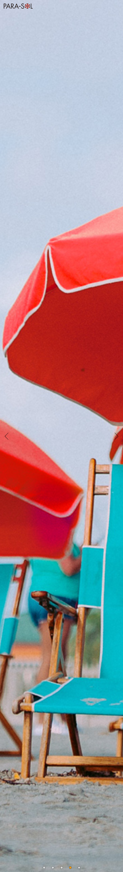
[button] (44, 868)
